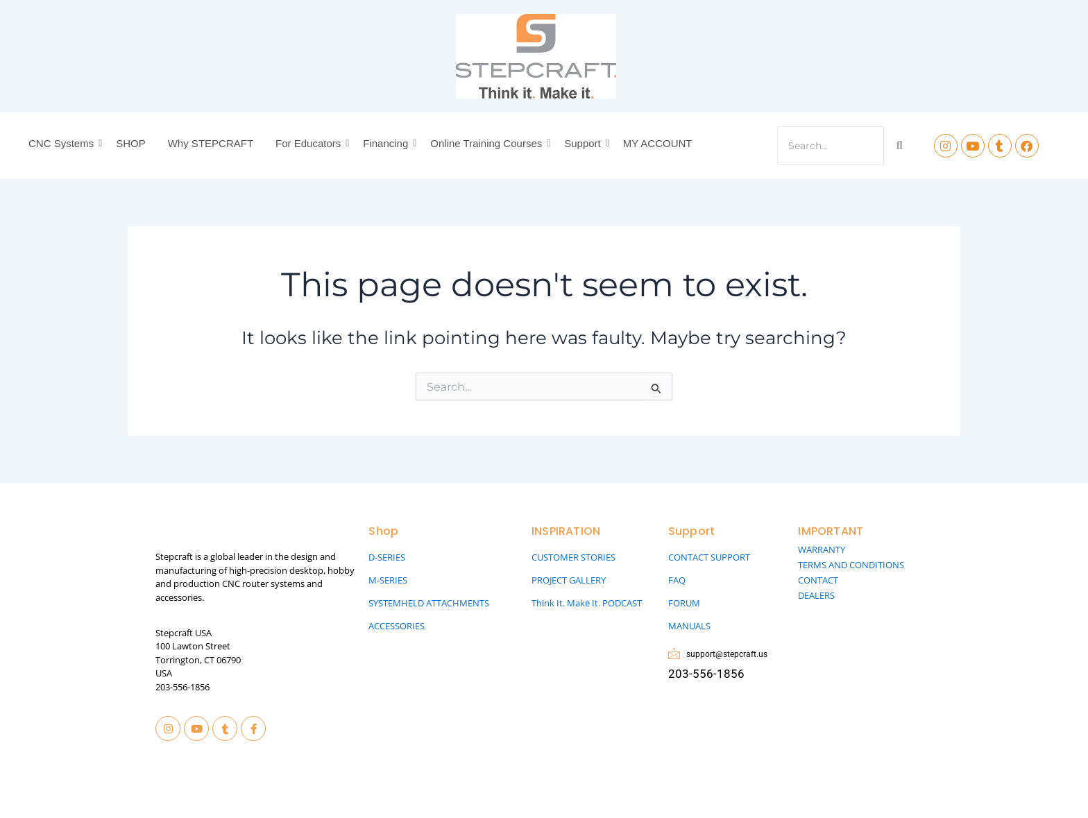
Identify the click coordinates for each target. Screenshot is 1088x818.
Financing (387, 143)
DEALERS (816, 595)
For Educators (310, 143)
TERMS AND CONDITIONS (851, 565)
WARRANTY (821, 549)
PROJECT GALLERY (569, 580)
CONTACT (818, 580)
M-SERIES (387, 580)
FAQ (677, 580)
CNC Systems (63, 143)
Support (584, 143)
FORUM (684, 603)
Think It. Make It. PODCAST (587, 603)
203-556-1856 (182, 687)
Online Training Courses (488, 143)
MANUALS (689, 626)
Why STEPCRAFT (210, 143)
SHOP (131, 143)
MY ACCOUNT (657, 143)
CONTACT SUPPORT (709, 557)
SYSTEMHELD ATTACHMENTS (428, 603)
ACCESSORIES (396, 626)
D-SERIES (386, 557)
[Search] (830, 145)
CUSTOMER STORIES (573, 557)
